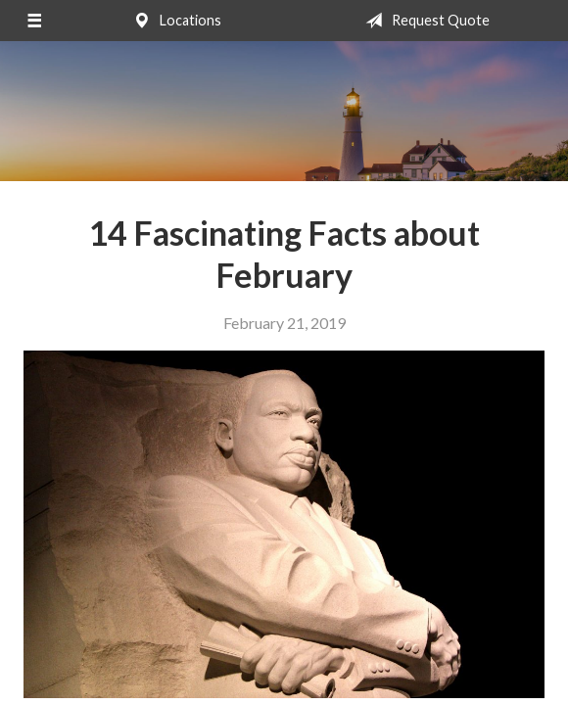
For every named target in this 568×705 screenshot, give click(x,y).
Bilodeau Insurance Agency (284, 111)
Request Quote (423, 20)
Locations (173, 20)
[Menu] (34, 20)
